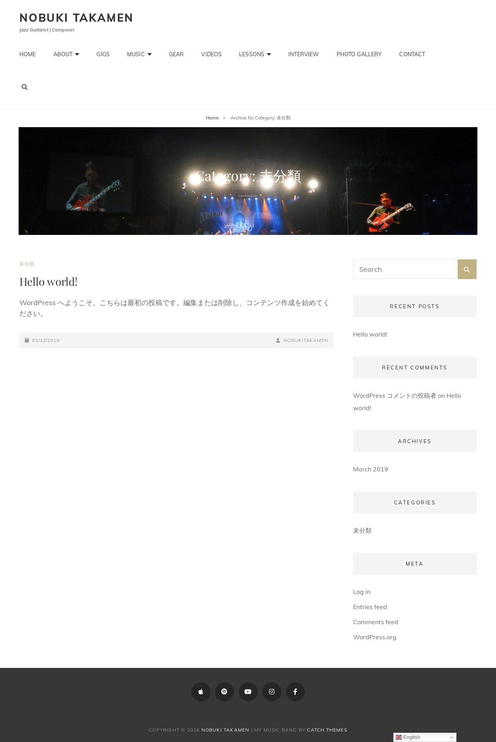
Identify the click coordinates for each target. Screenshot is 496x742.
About (63, 54)
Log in (361, 591)
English (408, 737)
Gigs (103, 54)
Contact (412, 54)
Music (136, 54)
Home (27, 54)
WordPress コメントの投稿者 (394, 395)
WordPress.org (374, 637)
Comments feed (375, 622)
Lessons (251, 54)
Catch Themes (327, 730)
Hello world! (48, 281)
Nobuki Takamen (76, 17)
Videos (211, 54)
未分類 (27, 264)
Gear (176, 54)
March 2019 (370, 469)
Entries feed (370, 607)
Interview (303, 54)
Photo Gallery (359, 54)
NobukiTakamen (305, 340)
